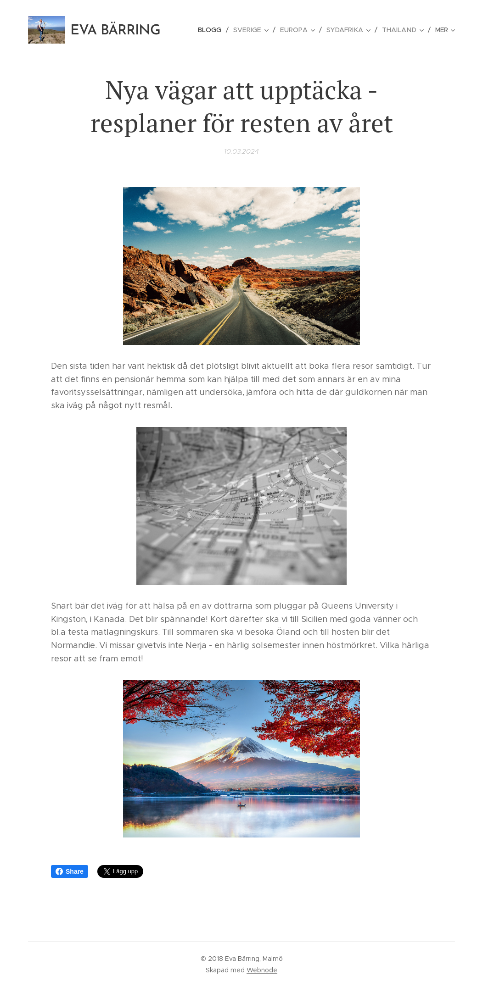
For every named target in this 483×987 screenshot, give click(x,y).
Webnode (262, 970)
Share (70, 871)
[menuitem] (216, 29)
